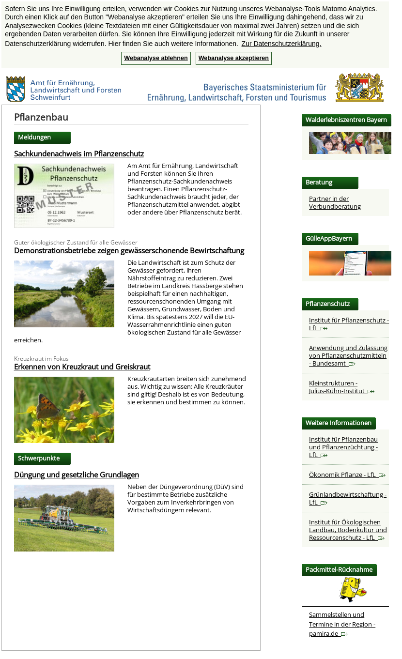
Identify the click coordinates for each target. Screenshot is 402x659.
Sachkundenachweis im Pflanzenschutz (79, 153)
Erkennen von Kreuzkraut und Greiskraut (82, 366)
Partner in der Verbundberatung (335, 202)
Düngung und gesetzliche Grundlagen (76, 474)
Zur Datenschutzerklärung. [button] (282, 43)
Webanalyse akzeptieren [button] (234, 58)
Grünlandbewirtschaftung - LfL (348, 498)
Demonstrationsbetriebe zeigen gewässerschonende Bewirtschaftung (129, 250)
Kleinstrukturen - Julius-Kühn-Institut (341, 387)
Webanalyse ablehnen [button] (155, 58)
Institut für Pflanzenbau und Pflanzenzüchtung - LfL (343, 447)
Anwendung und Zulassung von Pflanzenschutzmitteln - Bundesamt (348, 355)
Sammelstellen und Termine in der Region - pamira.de (342, 624)
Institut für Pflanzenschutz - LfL (349, 324)
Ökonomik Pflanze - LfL (347, 474)
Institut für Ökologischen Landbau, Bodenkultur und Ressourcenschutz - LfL (348, 530)
